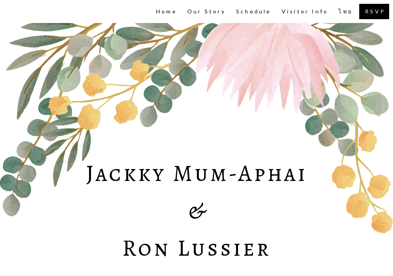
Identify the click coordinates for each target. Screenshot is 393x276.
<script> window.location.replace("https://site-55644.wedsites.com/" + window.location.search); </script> (196, 138)
